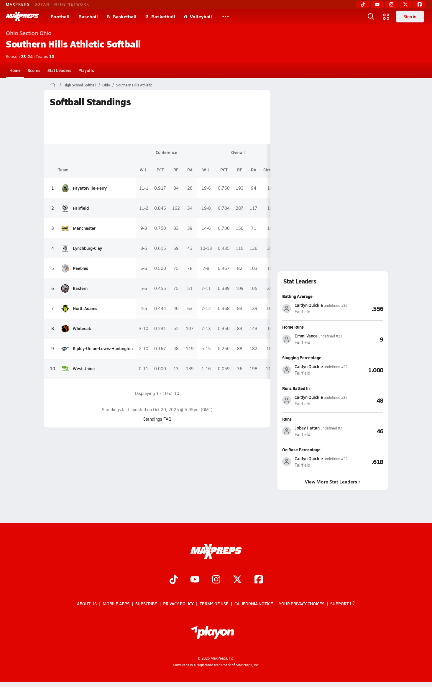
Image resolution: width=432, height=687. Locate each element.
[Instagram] (391, 4)
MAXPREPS (18, 4)
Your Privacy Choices (301, 603)
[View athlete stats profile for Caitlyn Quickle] (314, 308)
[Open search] (371, 16)
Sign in (410, 16)
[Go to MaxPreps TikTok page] (173, 580)
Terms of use (214, 604)
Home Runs (293, 326)
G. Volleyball (198, 16)
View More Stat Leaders (333, 481)
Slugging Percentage (301, 357)
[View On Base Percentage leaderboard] (365, 461)
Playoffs (86, 70)
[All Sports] (225, 16)
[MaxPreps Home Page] (53, 85)
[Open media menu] (386, 16)
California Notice (253, 604)
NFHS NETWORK (71, 4)
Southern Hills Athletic (134, 85)
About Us (87, 604)
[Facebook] (419, 4)
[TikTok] (363, 4)
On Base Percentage (301, 449)
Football (60, 16)
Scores (34, 70)
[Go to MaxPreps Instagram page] (216, 580)
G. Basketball (160, 16)
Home (15, 70)
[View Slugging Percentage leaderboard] (365, 369)
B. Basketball (122, 16)
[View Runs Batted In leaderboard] (365, 400)
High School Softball (79, 85)
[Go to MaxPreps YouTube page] (195, 580)
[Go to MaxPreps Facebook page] (258, 580)
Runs (287, 419)
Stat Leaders (59, 70)
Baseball (88, 16)
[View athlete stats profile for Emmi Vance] (312, 339)
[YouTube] (377, 4)
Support (342, 604)
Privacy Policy (178, 604)
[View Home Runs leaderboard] (362, 339)
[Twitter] (405, 4)
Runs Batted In (296, 388)
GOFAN (42, 4)
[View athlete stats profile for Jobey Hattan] (312, 431)
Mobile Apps (116, 604)
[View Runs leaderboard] (362, 431)
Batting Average (297, 296)
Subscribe (146, 604)
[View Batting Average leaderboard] (365, 308)
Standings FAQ (157, 419)
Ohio (106, 85)
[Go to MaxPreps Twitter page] (237, 580)
